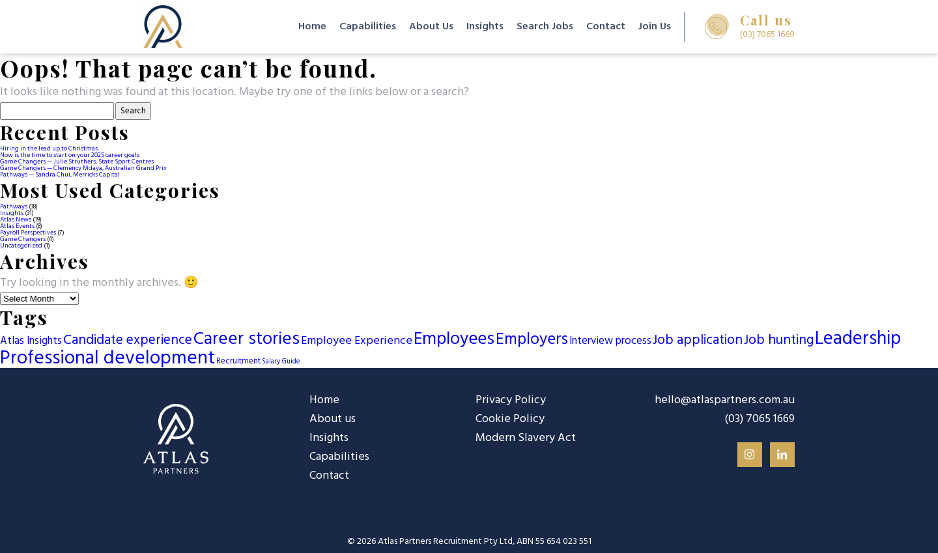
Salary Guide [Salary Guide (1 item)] (281, 361)
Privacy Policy (511, 400)
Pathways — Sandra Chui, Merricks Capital (60, 174)
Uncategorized (21, 245)
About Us (431, 26)
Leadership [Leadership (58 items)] (858, 339)
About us (332, 419)
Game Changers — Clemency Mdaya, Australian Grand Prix (83, 168)
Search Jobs (545, 26)
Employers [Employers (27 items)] (532, 340)
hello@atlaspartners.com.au (725, 400)
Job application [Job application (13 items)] (698, 341)
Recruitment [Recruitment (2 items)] (238, 361)
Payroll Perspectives (28, 232)
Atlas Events (17, 226)
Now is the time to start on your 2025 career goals (69, 155)
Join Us (654, 26)
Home (312, 26)
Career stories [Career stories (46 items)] (246, 339)
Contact (605, 26)
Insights (485, 26)
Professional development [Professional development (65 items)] (107, 358)
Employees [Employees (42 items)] (454, 340)
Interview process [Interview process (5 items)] (610, 341)
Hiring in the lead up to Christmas (49, 148)
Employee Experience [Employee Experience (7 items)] (356, 341)
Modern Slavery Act (526, 438)
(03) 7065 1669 (759, 419)
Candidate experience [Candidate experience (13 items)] (127, 341)
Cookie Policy (510, 419)
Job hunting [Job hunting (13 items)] (779, 341)
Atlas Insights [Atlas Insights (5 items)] (31, 341)
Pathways (13, 206)
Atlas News (15, 219)
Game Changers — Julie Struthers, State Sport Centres (77, 161)
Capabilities (367, 26)
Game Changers (23, 239)
